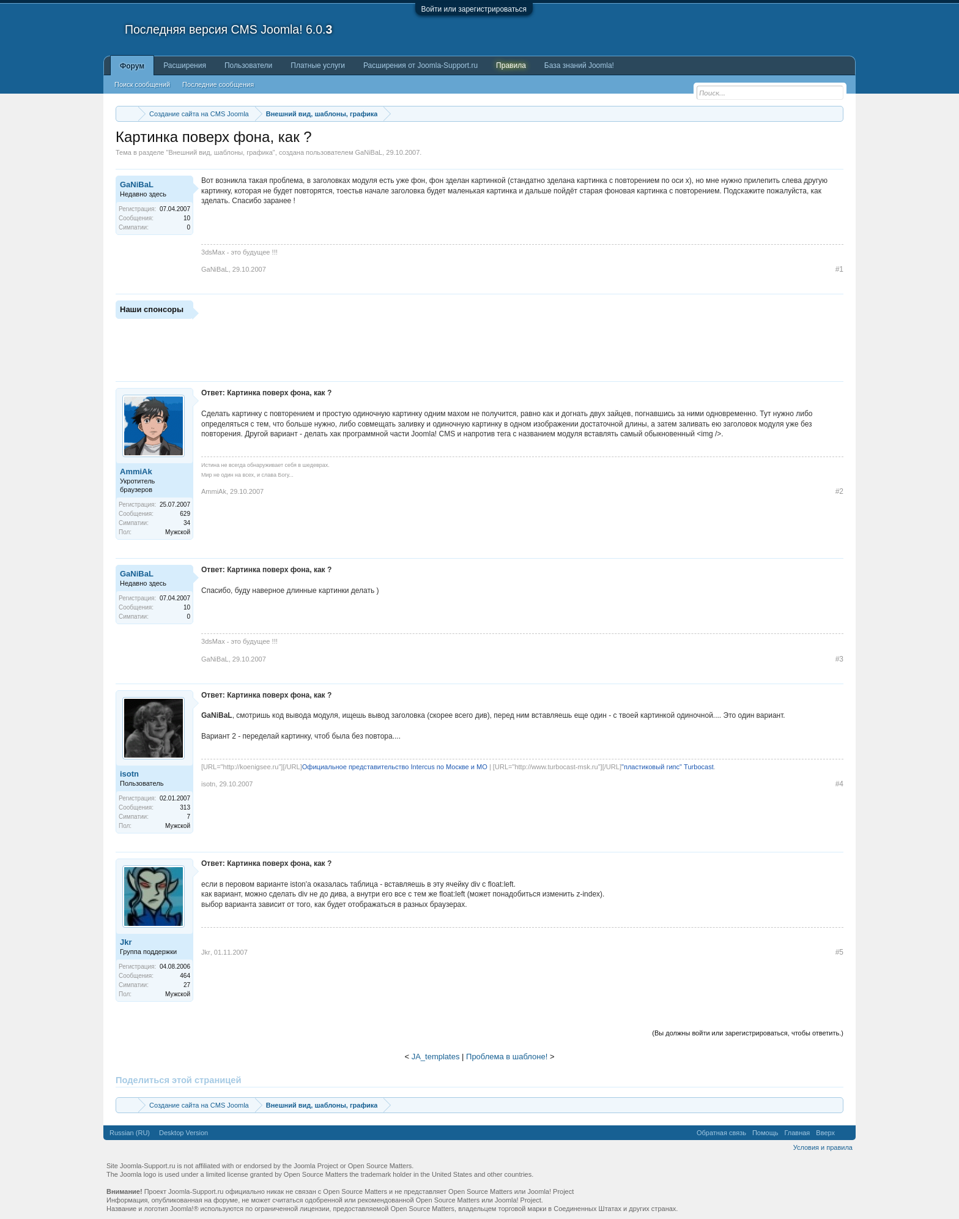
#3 (839, 659)
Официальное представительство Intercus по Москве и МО (394, 766)
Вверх (825, 1132)
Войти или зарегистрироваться (474, 9)
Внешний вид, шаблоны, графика (220, 152)
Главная (797, 1132)
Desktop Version (183, 1132)
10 (186, 218)
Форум (132, 66)
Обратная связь (721, 1132)
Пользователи (248, 65)
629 (185, 513)
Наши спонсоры (151, 309)
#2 (839, 491)
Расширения (184, 65)
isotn (129, 773)
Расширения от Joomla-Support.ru (420, 65)
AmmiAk (136, 471)
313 (185, 807)
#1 (839, 269)
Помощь (765, 1132)
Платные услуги (318, 65)
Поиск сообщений (142, 84)
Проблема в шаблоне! (506, 1056)
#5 (839, 952)
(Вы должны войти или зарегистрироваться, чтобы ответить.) (747, 1033)
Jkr (126, 942)
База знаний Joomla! (579, 65)
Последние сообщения (218, 84)
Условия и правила (823, 1147)
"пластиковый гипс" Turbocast (667, 766)
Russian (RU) (129, 1132)
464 (185, 975)
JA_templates (436, 1056)
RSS (845, 1132)
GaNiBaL (369, 152)
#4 (839, 784)
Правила (511, 65)
